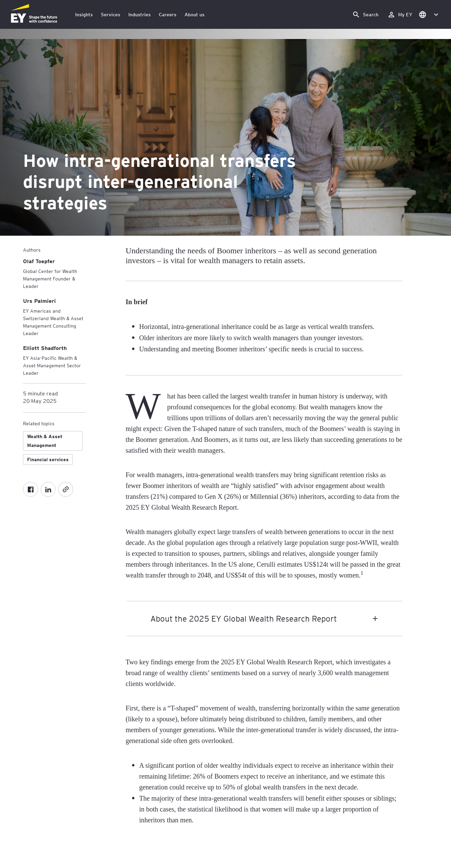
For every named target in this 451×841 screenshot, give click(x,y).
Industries (139, 14)
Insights (84, 14)
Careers (167, 14)
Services (110, 14)
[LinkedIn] (48, 489)
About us (195, 14)
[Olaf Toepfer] (39, 261)
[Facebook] (30, 489)
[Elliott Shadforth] (45, 347)
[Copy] (65, 489)
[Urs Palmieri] (39, 300)
